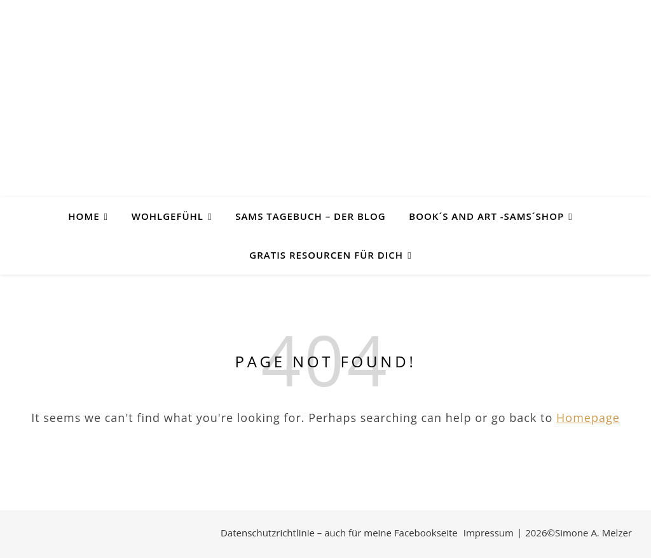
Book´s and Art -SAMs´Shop (486, 216)
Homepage (588, 417)
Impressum (488, 532)
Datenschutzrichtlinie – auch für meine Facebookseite (339, 532)
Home (83, 216)
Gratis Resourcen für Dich (326, 254)
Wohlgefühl (167, 216)
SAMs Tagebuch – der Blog (310, 216)
